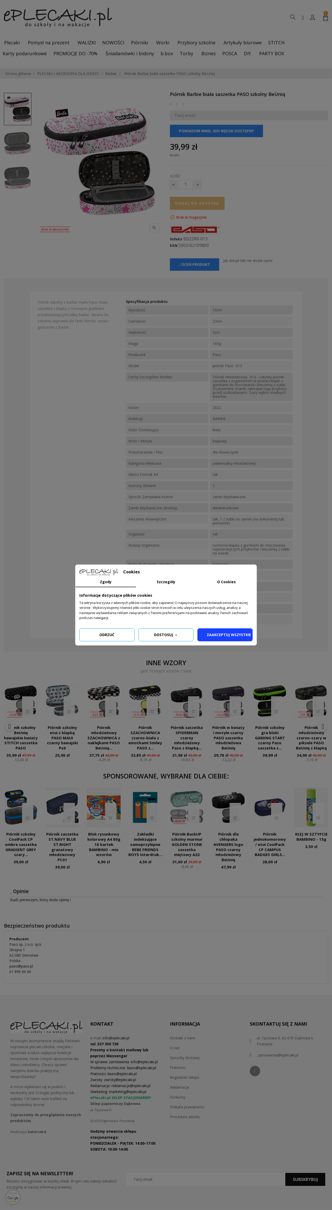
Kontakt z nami (182, 1037)
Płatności (177, 1067)
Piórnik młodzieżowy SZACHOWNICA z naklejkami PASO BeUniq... (103, 737)
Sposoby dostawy (185, 1057)
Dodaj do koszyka (197, 203)
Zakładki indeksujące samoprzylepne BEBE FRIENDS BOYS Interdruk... (145, 844)
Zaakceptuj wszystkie (229, 634)
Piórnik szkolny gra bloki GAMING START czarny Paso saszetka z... (270, 737)
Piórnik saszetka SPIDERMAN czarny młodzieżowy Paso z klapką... (187, 737)
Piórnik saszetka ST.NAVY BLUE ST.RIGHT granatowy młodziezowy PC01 (62, 846)
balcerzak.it (37, 1131)
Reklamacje (179, 1087)
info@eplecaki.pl (115, 1037)
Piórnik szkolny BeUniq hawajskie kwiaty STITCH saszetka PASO (21, 737)
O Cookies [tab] (226, 581)
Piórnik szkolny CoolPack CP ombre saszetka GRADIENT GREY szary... (21, 844)
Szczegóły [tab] (166, 581)
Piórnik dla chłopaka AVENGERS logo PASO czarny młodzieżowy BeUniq (228, 846)
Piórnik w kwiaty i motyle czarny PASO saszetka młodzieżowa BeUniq (228, 737)
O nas (175, 1047)
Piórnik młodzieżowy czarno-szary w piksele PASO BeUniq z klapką (311, 737)
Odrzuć (106, 634)
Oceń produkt (194, 264)
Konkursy (177, 1097)
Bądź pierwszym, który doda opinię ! (40, 899)
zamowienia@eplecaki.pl (278, 1055)
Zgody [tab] (106, 581)
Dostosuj (166, 634)
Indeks (176, 239)
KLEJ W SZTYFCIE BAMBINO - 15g (311, 836)
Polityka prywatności (187, 1106)
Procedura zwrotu (185, 1116)
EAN (173, 245)
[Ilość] (185, 184)
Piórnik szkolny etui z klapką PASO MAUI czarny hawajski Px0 (62, 737)
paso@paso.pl (21, 966)
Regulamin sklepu (184, 1077)
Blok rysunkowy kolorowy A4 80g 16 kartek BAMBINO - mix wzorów (103, 844)
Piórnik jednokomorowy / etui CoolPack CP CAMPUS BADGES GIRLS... (270, 844)
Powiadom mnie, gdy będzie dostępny (216, 130)
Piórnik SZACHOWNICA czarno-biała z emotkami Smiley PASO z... (145, 737)
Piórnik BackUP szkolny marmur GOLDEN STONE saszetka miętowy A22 (187, 844)
